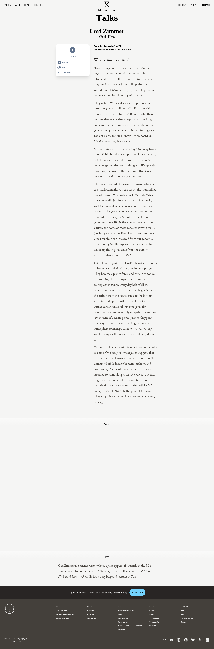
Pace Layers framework (66, 614)
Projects (38, 5)
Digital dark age (62, 618)
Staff (151, 614)
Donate (206, 5)
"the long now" (62, 610)
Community (154, 622)
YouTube (90, 614)
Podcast (90, 610)
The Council (154, 618)
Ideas (26, 5)
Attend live (91, 618)
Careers (152, 626)
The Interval (180, 5)
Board (151, 610)
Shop (183, 614)
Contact (184, 622)
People (194, 5)
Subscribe (137, 592)
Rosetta (121, 629)
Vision (7, 5)
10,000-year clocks (126, 610)
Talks (17, 5)
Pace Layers (123, 622)
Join (182, 610)
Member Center (187, 618)
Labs (120, 614)
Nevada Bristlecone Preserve (130, 626)
